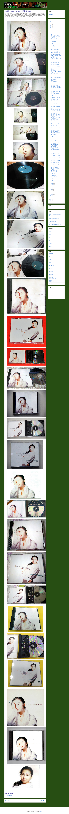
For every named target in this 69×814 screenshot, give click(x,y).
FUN (49, 256)
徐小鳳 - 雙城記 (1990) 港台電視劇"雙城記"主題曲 (55, 175)
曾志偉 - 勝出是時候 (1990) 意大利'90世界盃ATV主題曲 (55, 162)
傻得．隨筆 (50, 268)
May (51, 189)
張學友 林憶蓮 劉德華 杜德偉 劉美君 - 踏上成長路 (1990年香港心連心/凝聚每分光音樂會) (56, 110)
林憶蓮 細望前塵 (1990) (54, 57)
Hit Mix (50, 234)
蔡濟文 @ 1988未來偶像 (54, 81)
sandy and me (51, 14)
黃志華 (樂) (50, 283)
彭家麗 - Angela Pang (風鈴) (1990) (55, 91)
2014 (51, 195)
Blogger (40, 811)
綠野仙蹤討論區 (51, 277)
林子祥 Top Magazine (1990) (54, 34)
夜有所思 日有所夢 (51, 247)
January (52, 194)
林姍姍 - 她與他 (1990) (54, 171)
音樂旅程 (50, 280)
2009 (51, 198)
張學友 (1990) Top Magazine (54, 131)
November (52, 182)
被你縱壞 (50, 246)
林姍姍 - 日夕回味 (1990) (54, 170)
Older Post (43, 800)
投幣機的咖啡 (51, 274)
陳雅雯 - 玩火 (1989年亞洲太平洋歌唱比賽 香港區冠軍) (55, 145)
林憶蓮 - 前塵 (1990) (53, 70)
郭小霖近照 (52, 92)
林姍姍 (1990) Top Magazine (54, 167)
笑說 (49, 237)
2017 (51, 26)
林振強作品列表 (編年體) (52, 222)
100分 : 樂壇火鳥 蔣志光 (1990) (55, 39)
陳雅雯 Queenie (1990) (54, 146)
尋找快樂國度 (51, 271)
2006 (51, 201)
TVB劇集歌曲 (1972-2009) (52, 221)
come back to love (15, 4)
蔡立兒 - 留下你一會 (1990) (54, 119)
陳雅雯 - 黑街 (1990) (53, 143)
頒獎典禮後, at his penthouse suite (53, 281)
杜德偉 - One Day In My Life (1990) (55, 114)
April (51, 190)
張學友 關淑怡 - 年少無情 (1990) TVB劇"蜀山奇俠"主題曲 (56, 125)
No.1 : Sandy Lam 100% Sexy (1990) (56, 58)
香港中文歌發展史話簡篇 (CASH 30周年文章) (55, 224)
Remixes (50, 231)
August (52, 185)
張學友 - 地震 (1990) (53, 134)
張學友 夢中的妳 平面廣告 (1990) (55, 130)
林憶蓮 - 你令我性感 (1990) (54, 73)
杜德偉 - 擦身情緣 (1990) (54, 113)
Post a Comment (10, 795)
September (52, 184)
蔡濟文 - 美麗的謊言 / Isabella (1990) (56, 87)
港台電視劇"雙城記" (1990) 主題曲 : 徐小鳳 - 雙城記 (55, 173)
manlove (50, 262)
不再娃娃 (50, 243)
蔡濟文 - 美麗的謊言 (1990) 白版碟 (55, 86)
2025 (51, 21)
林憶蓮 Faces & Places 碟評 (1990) (55, 54)
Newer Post (7, 800)
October (52, 183)
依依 (49, 240)
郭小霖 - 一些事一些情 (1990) (55, 93)
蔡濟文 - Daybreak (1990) (54, 85)
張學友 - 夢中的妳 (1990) (54, 137)
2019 (51, 24)
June (51, 188)
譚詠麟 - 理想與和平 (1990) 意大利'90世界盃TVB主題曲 (55, 164)
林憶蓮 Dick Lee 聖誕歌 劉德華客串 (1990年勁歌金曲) (55, 31)
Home (25, 800)
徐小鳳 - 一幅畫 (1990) (54, 176)
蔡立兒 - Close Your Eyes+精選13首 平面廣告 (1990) (55, 118)
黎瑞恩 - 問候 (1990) (53, 79)
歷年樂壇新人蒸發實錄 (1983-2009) (54, 218)
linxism (50, 259)
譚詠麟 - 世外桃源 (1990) (54, 166)
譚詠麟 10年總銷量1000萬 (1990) (55, 149)
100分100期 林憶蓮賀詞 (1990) (55, 51)
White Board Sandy (51, 265)
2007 (51, 200)
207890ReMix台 (51, 253)
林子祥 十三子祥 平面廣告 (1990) (55, 35)
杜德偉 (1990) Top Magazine (54, 108)
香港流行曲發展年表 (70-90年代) (53, 213)
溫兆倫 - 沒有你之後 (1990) (54, 99)
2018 (51, 25)
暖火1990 (52, 80)
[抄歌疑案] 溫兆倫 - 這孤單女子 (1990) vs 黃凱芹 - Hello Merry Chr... (55, 98)
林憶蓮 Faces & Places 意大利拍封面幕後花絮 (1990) (56, 41)
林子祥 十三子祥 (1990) (54, 38)
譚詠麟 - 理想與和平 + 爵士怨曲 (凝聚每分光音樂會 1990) (55, 160)
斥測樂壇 (50, 275)
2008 (51, 199)
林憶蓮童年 (52, 69)
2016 (51, 27)
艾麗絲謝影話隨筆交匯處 (52, 278)
